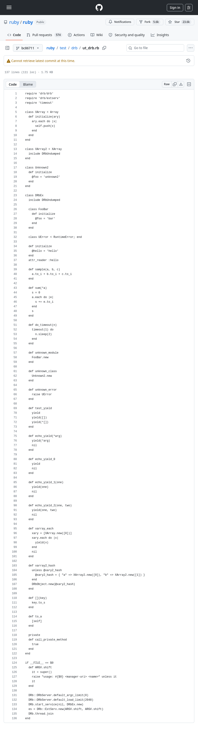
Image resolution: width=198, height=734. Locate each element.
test (63, 47)
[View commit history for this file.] (188, 60)
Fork (149, 22)
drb (74, 47)
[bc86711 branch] (28, 48)
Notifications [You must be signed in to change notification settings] (120, 22)
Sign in (175, 7)
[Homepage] (99, 7)
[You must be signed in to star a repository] (179, 22)
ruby (14, 22)
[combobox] (157, 47)
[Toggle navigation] (9, 7)
